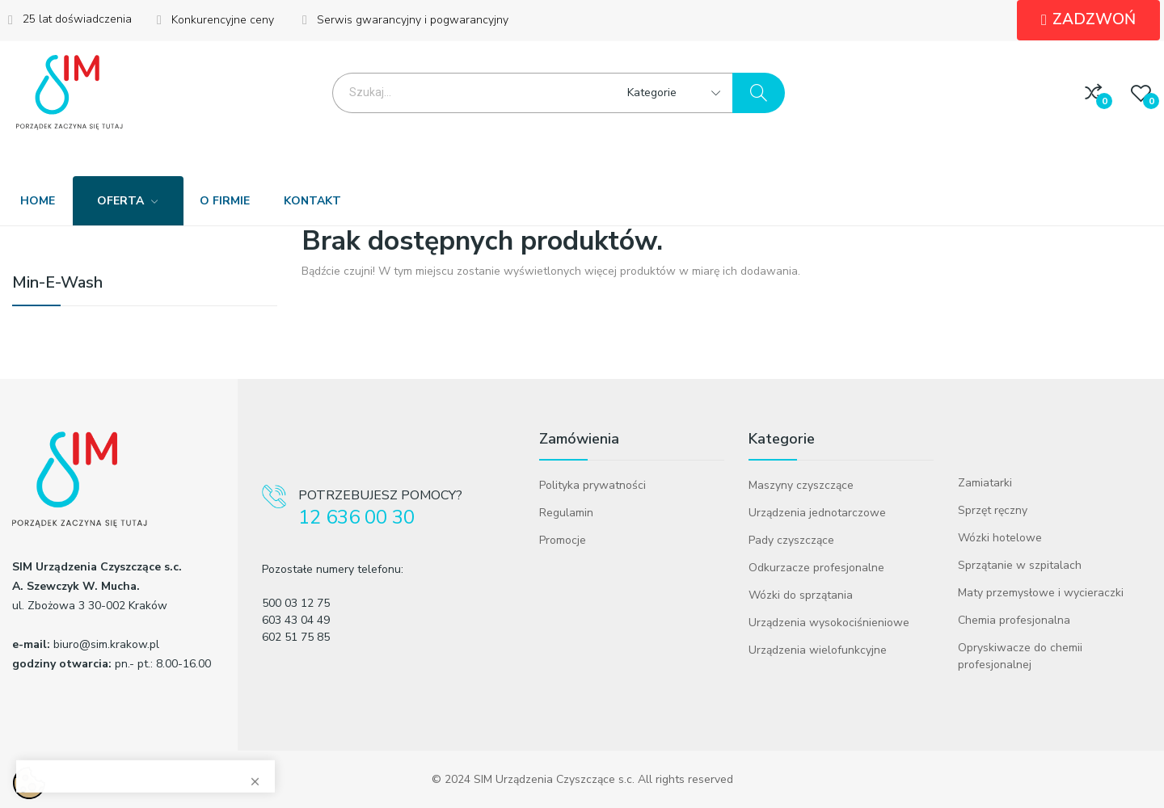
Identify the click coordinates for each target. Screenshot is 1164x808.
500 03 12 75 (296, 603)
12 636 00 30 (356, 517)
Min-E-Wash (57, 284)
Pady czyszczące (791, 540)
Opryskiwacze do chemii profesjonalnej (1020, 656)
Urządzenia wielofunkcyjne (818, 650)
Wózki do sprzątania (801, 595)
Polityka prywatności (592, 485)
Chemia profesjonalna (1014, 620)
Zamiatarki (985, 482)
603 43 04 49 (296, 620)
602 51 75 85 (296, 637)
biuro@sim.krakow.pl (106, 644)
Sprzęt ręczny (992, 510)
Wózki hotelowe (1000, 537)
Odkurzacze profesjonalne (816, 567)
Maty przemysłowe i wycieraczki (1041, 592)
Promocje (562, 540)
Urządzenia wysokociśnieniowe (829, 622)
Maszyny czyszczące (801, 485)
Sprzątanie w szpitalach (1020, 565)
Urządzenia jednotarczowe (817, 512)
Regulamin (566, 512)
